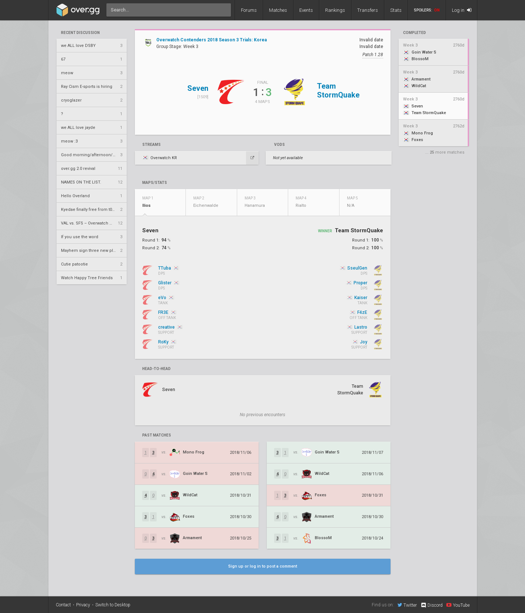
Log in (461, 10)
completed (414, 33)
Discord (431, 605)
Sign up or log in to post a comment (262, 566)
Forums (249, 10)
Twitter (407, 604)
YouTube (458, 604)
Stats (396, 10)
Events (306, 10)
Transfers (367, 10)
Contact (63, 605)
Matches (278, 10)
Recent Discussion (80, 33)
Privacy (83, 605)
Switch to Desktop (112, 605)
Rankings (335, 10)
